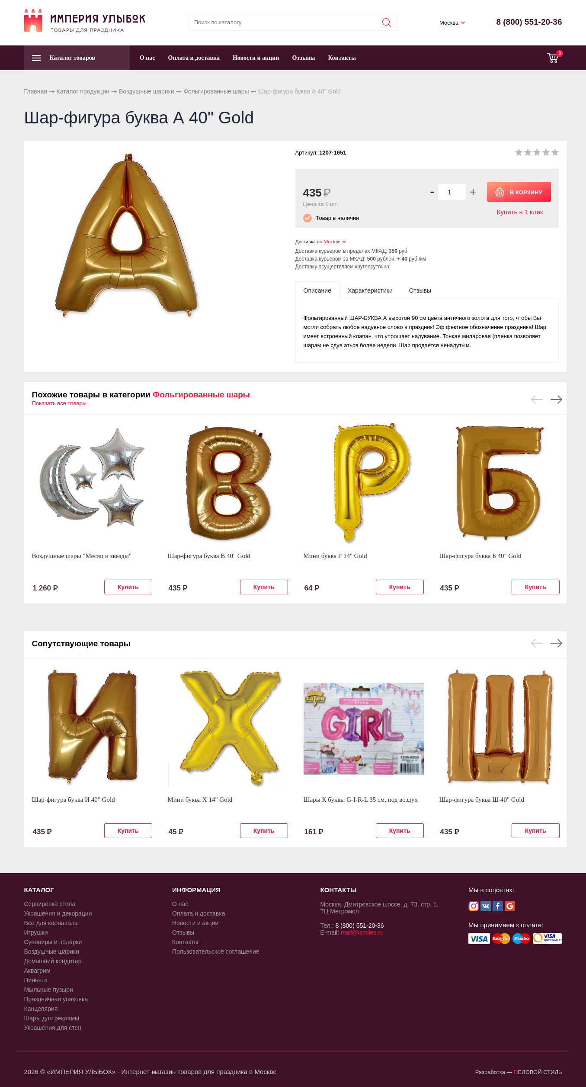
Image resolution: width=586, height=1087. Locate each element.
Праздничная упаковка (56, 999)
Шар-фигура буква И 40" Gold (73, 799)
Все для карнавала (51, 922)
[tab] (317, 290)
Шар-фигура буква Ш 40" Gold (482, 799)
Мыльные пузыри (48, 989)
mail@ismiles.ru (362, 932)
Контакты (341, 58)
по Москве (328, 242)
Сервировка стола (50, 903)
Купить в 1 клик (520, 212)
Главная (35, 91)
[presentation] (317, 290)
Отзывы (303, 58)
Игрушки (36, 932)
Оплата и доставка (194, 58)
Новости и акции (256, 58)
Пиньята (36, 980)
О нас (147, 58)
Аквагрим (37, 970)
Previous (537, 399)
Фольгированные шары (216, 91)
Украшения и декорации (58, 913)
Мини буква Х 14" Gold (200, 799)
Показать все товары (59, 403)
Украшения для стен (53, 1027)
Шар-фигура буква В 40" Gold (209, 555)
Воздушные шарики (146, 91)
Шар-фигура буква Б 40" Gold (480, 555)
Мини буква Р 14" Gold (335, 555)
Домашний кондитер (53, 961)
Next (556, 399)
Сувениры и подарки (53, 942)
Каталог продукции (83, 91)
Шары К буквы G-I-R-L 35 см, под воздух (361, 799)
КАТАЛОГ (39, 889)
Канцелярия (41, 1008)
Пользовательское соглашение (215, 951)
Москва (448, 22)
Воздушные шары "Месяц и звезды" (82, 555)
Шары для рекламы (52, 1018)
